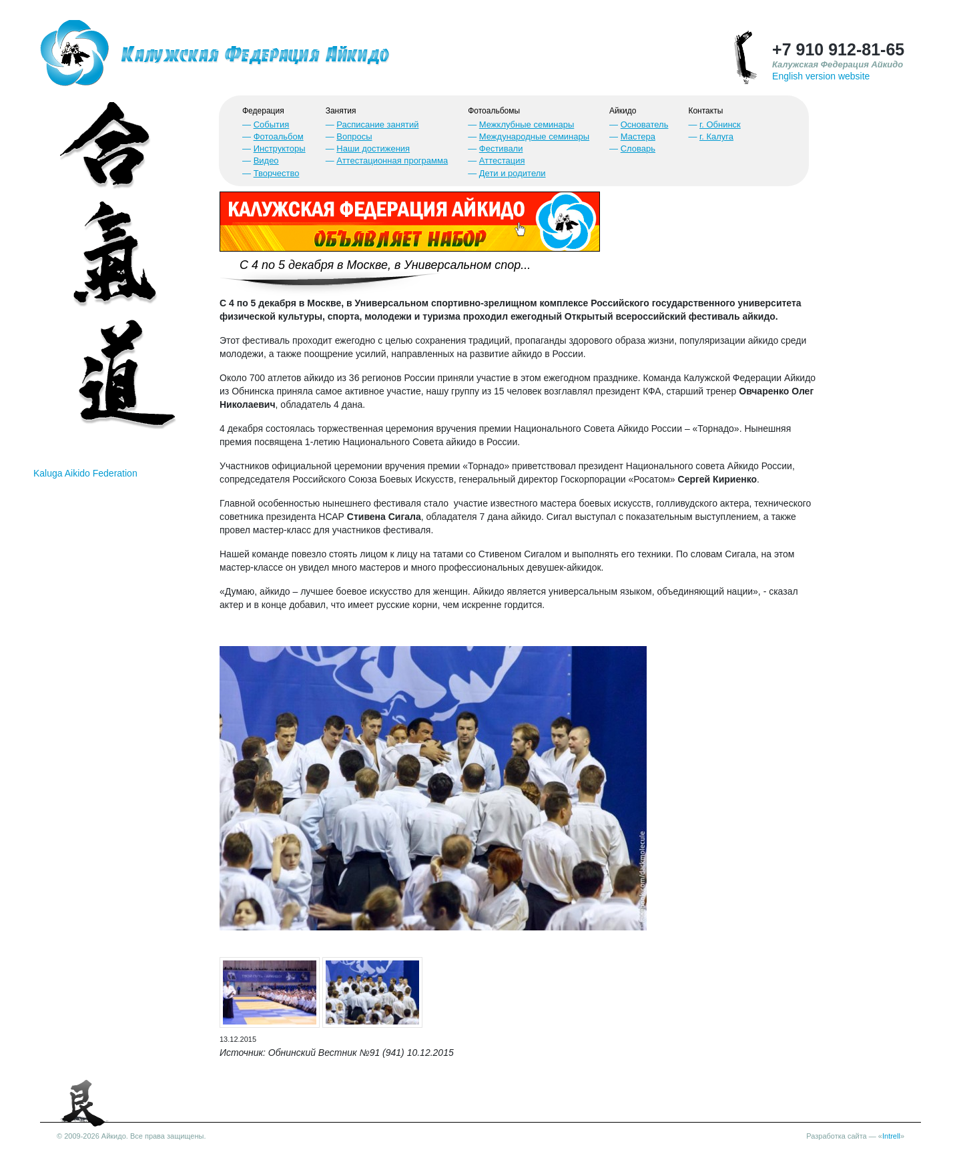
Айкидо (622, 110)
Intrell (891, 1136)
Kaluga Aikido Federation (85, 473)
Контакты (705, 110)
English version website (821, 76)
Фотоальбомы (494, 110)
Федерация (263, 110)
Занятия (341, 110)
